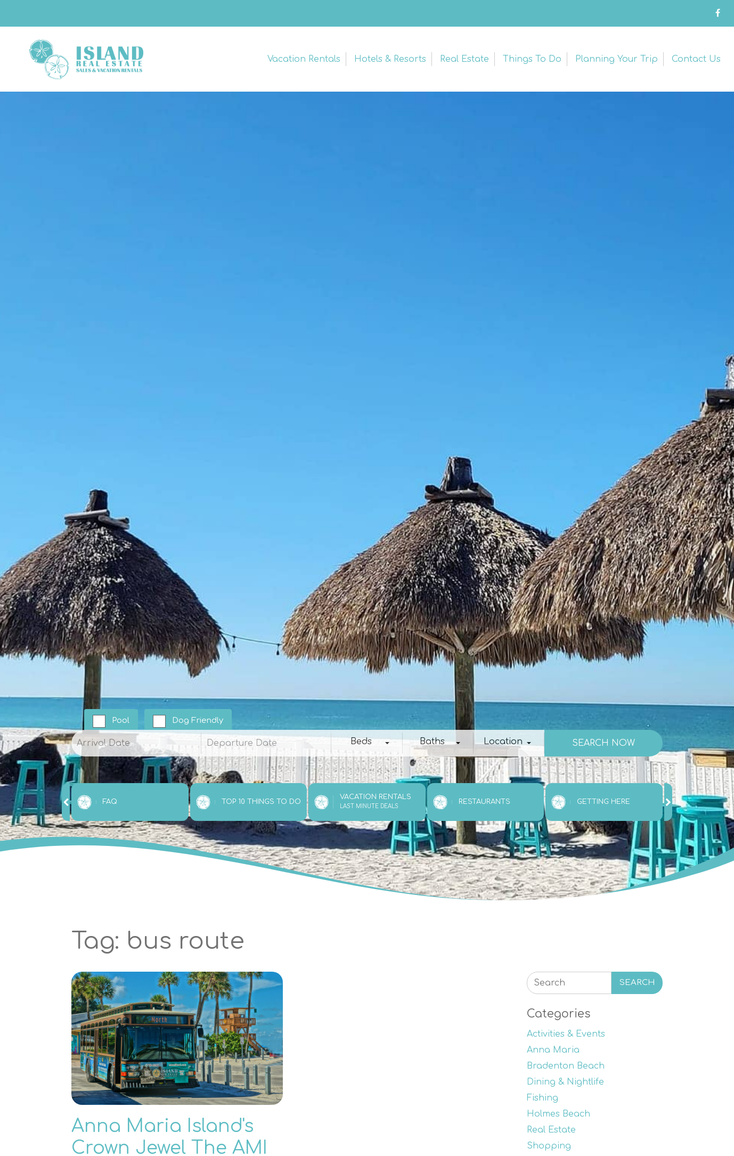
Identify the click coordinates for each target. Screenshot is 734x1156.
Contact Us (696, 59)
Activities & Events (566, 1034)
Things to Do (532, 59)
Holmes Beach (558, 1114)
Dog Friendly (197, 720)
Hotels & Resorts (390, 59)
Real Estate (464, 59)
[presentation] (66, 802)
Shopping (549, 1146)
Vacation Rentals (303, 59)
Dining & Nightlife (565, 1082)
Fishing (542, 1098)
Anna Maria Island (85, 59)
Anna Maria (553, 1050)
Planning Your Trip (616, 59)
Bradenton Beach (566, 1066)
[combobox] (366, 743)
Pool (120, 720)
